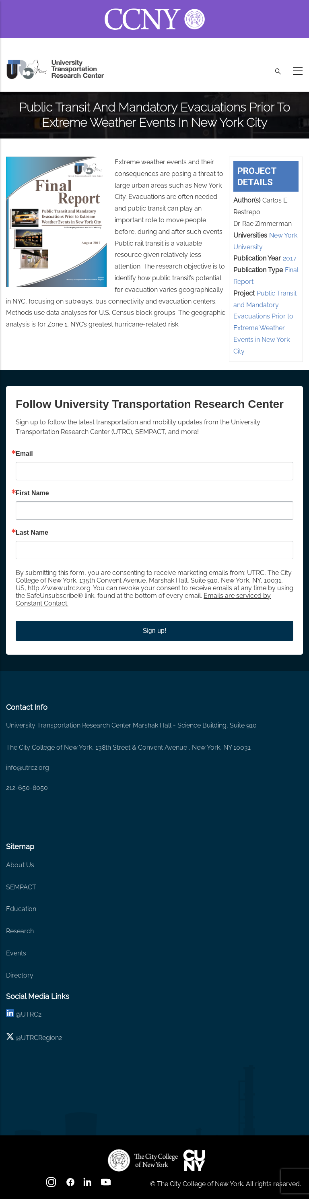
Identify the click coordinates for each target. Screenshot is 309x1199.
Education (21, 909)
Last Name (32, 532)
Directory (19, 975)
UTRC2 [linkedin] (31, 1014)
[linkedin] (10, 1014)
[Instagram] (52, 1185)
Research (20, 931)
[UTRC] (143, 1160)
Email (24, 454)
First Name (32, 493)
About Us (20, 865)
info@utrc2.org (27, 767)
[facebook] (70, 1185)
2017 (290, 258)
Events (16, 953)
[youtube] (106, 1185)
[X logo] (10, 1038)
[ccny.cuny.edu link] (154, 9)
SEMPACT (21, 887)
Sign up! (155, 630)
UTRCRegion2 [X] (41, 1038)
